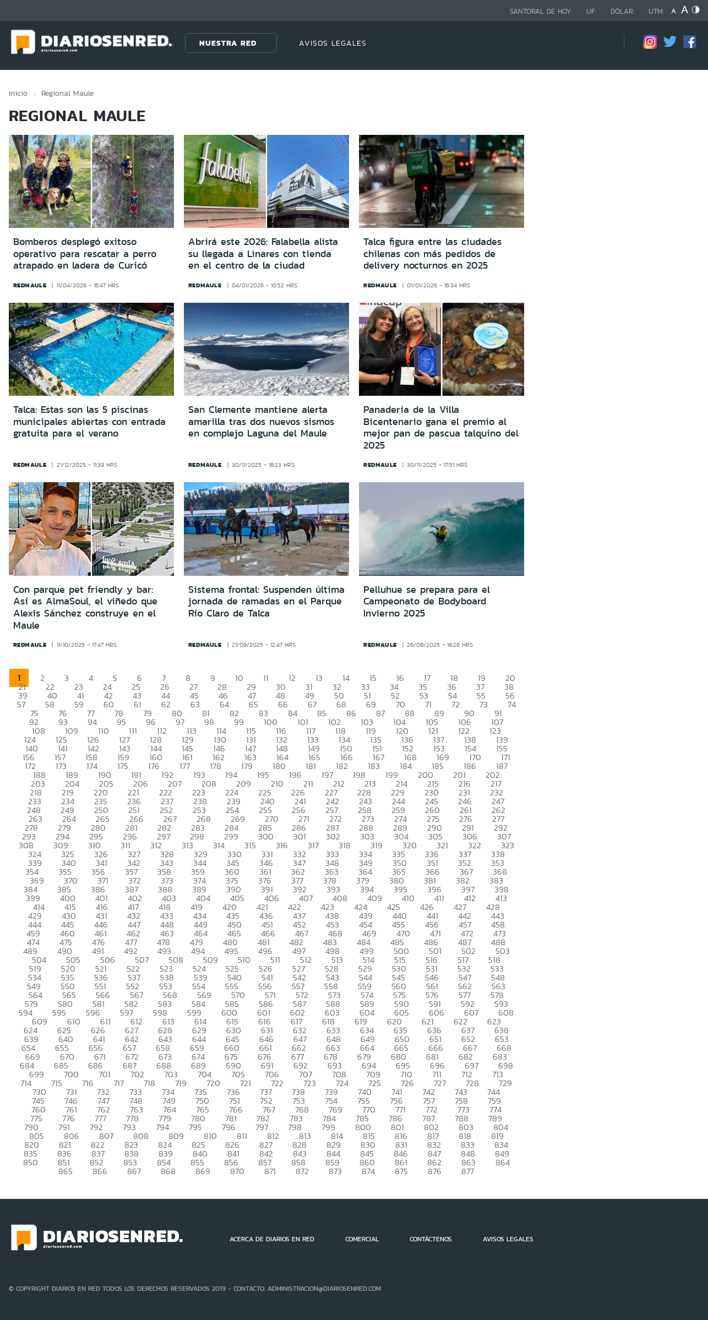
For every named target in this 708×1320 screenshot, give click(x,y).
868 (168, 1171)
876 (435, 1171)
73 (484, 704)
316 (282, 845)
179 (247, 766)
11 (266, 678)
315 (250, 845)
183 (374, 766)
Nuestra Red (228, 43)
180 (279, 766)
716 (88, 1083)
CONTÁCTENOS (431, 1239)
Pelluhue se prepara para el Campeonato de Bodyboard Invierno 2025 (426, 601)
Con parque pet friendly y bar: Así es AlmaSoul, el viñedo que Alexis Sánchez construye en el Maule (85, 607)
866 (99, 1171)
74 (512, 704)
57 (21, 704)
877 (467, 1171)
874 (368, 1171)
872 (302, 1171)
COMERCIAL (362, 1239)
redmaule (30, 285)
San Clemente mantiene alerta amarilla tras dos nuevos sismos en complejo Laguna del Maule (261, 421)
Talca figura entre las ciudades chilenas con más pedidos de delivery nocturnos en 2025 (432, 253)
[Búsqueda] (599, 42)
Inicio (18, 93)
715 (56, 1083)
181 (311, 766)
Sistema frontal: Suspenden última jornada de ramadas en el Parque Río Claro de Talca (266, 601)
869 (202, 1171)
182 (342, 766)
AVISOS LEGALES (333, 42)
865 (65, 1171)
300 (266, 836)
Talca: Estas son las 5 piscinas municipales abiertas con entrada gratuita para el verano (89, 421)
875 (401, 1171)
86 (351, 713)
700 (71, 1074)
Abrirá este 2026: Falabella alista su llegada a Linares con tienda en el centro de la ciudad (263, 253)
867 (134, 1171)
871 (270, 1171)
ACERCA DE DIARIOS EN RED (272, 1239)
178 (215, 766)
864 (502, 1162)
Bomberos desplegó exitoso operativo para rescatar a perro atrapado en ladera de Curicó (84, 253)
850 (30, 1162)
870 (237, 1171)
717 (118, 1083)
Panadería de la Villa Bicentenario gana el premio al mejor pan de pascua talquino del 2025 (441, 427)
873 (335, 1171)
